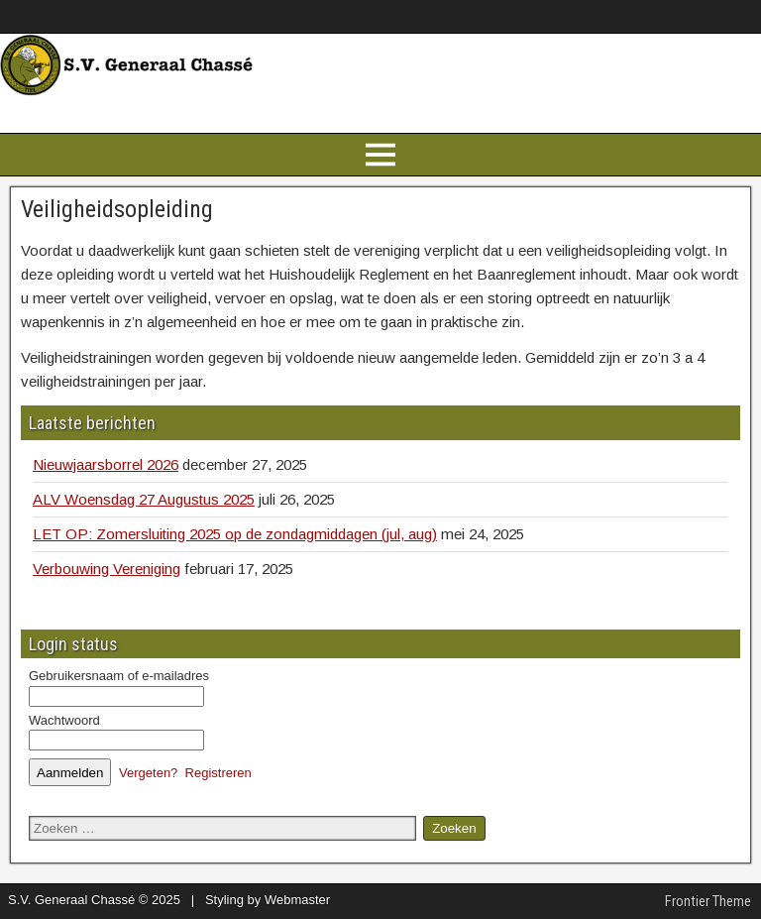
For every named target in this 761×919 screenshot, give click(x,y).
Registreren (218, 772)
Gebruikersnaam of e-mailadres (119, 675)
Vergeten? (148, 772)
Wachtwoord (64, 720)
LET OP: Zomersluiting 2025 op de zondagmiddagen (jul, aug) (235, 533)
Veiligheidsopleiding (117, 209)
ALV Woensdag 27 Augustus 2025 (144, 499)
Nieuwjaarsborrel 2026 (105, 464)
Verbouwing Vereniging (106, 568)
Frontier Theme (708, 901)
